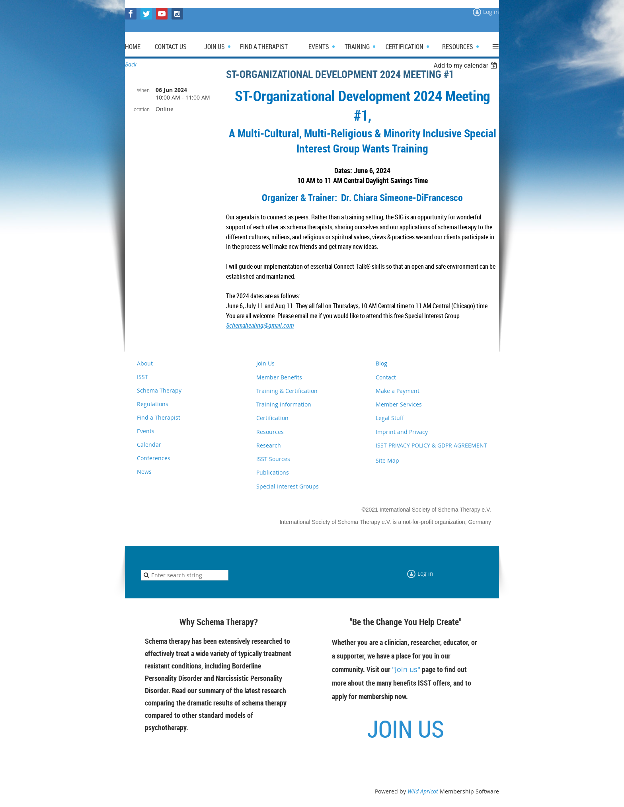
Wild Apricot (423, 791)
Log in (491, 12)
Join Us (265, 363)
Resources (270, 432)
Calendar (149, 444)
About (145, 363)
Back (130, 64)
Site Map (387, 460)
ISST (142, 377)
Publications (272, 472)
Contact (386, 377)
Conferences (153, 458)
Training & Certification (287, 391)
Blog (381, 363)
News (144, 471)
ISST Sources (273, 459)
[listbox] (466, 65)
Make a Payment (397, 391)
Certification (272, 418)
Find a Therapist (158, 417)
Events (145, 431)
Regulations (152, 404)
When (143, 90)
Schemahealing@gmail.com (260, 325)
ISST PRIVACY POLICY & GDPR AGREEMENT (431, 445)
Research (268, 445)
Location (140, 109)
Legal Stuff (390, 418)
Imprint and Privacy (402, 432)
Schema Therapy (159, 390)
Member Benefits (279, 377)
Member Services (399, 404)
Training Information (283, 404)
